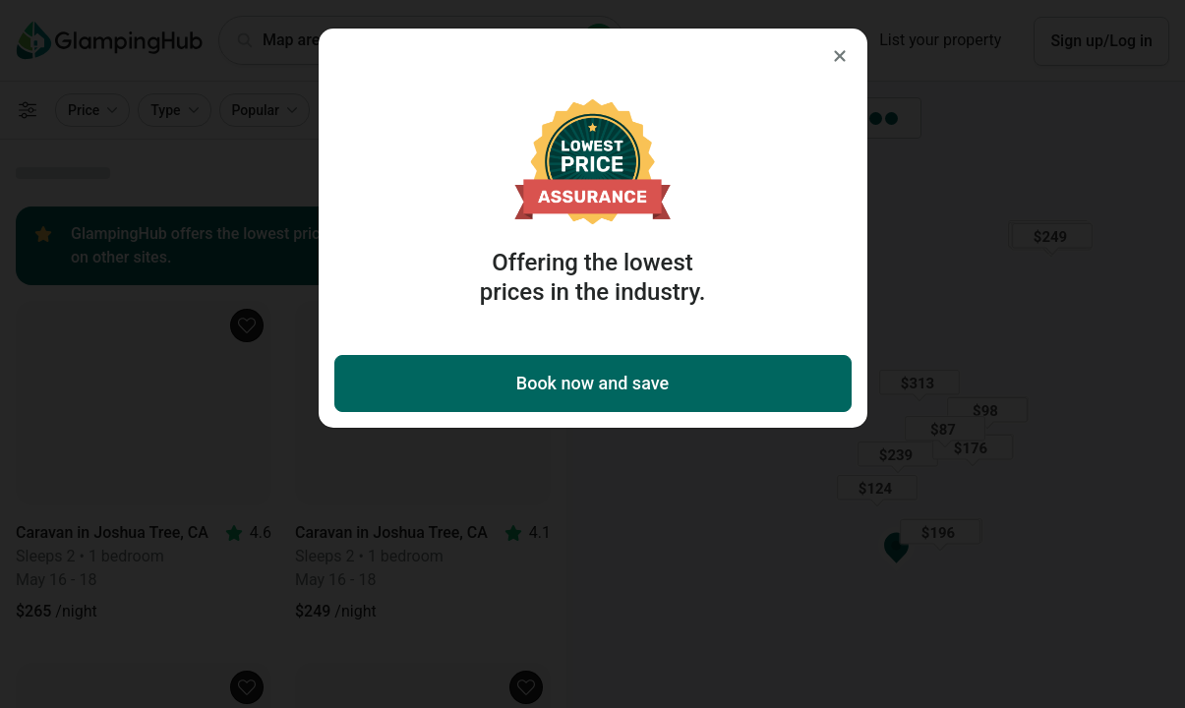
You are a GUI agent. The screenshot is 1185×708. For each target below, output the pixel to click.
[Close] (839, 56)
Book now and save (592, 383)
